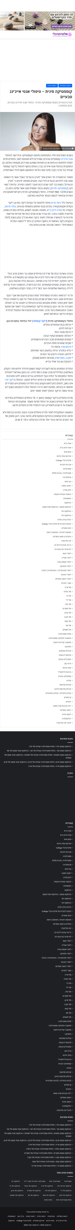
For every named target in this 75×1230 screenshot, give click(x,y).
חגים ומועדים (66, 528)
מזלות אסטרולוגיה (64, 634)
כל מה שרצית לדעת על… (62, 545)
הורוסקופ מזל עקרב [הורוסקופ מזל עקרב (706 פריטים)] (65, 1195)
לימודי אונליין (66, 558)
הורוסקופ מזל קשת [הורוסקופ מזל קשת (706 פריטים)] (49, 1195)
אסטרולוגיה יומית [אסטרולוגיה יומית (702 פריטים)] (54, 1181)
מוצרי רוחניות (66, 583)
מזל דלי (68, 600)
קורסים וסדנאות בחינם (62, 689)
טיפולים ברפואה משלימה (62, 536)
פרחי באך (67, 663)
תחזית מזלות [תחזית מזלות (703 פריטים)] (48, 1200)
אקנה (68, 357)
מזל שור (68, 625)
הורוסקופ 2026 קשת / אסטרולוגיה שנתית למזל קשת (51, 1161)
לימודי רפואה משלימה (63, 579)
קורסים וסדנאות (65, 685)
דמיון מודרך (67, 490)
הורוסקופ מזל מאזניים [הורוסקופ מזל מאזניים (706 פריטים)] (34, 1191)
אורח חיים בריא (54, 210)
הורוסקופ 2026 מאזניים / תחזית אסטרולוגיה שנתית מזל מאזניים (47, 1153)
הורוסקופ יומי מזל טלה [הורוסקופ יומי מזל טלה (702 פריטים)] (64, 1186)
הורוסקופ (67, 503)
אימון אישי (67, 452)
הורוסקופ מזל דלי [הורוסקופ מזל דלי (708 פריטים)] (65, 1191)
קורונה (68, 680)
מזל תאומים (67, 630)
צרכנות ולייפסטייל (64, 672)
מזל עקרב (67, 617)
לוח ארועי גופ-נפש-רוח (63, 549)
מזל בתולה (67, 591)
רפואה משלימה (65, 86)
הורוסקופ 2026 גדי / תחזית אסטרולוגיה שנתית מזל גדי (51, 1166)
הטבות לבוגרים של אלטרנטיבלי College (56, 524)
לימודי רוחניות (66, 575)
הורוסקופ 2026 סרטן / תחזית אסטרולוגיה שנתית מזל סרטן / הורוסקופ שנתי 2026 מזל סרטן (37, 762)
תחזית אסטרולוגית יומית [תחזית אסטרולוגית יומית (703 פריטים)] (63, 1200)
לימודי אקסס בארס (64, 562)
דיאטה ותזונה (66, 486)
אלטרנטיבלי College (63, 460)
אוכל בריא (67, 443)
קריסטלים (67, 697)
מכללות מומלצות (65, 651)
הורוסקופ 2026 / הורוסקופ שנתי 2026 (56, 507)
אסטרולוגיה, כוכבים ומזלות (61, 473)
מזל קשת (68, 621)
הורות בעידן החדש (64, 520)
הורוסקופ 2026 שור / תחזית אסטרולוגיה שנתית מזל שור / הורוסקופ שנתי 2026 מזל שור (39, 751)
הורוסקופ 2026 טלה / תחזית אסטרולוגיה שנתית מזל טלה (50, 746)
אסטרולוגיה (67, 469)
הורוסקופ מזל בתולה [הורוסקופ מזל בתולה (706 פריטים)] (30, 1186)
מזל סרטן (68, 613)
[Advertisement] (37, 798)
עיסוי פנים (56, 202)
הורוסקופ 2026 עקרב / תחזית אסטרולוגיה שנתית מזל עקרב (49, 1157)
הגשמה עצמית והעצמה (62, 494)
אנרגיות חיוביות (65, 464)
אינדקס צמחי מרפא (64, 456)
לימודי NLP (67, 553)
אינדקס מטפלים (38, 1221)
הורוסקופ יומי (66, 511)
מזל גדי (68, 596)
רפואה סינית (52, 86)
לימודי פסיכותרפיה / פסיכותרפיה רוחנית (56, 570)
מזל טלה (68, 604)
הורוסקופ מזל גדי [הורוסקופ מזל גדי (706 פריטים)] (14, 1186)
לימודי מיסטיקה (65, 566)
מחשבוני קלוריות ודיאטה (62, 642)
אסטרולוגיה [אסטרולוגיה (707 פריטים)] (67, 1181)
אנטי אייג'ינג (67, 159)
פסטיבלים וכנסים (65, 659)
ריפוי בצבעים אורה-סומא (62, 706)
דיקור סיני (9, 379)
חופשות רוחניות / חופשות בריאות (59, 532)
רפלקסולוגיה (66, 718)
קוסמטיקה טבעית (64, 676)
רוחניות (68, 702)
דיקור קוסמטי (39, 321)
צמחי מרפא (10, 206)
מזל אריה (68, 587)
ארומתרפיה (67, 477)
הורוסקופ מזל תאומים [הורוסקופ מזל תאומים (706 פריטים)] (17, 1195)
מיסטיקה (68, 647)
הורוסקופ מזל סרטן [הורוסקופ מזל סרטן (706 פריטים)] (17, 1191)
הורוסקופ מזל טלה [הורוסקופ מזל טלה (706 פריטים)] (51, 1191)
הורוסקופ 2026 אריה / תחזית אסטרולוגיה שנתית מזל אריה (49, 766)
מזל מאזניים (67, 608)
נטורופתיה (51, 1216)
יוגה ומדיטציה (66, 541)
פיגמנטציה (66, 346)
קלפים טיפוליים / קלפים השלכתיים (58, 693)
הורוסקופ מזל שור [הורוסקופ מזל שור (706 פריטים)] (33, 1195)
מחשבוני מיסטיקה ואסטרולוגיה (60, 638)
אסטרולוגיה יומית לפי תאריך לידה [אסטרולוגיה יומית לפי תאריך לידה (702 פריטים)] (34, 1181)
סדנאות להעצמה (65, 655)
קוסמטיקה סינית (59, 188)
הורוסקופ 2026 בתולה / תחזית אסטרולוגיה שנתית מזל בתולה (48, 1149)
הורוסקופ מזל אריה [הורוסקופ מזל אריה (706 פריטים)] (47, 1186)
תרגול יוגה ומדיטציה (63, 723)
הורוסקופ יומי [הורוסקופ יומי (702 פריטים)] (15, 1181)
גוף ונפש (68, 481)
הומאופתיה (67, 498)
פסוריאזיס (60, 357)
